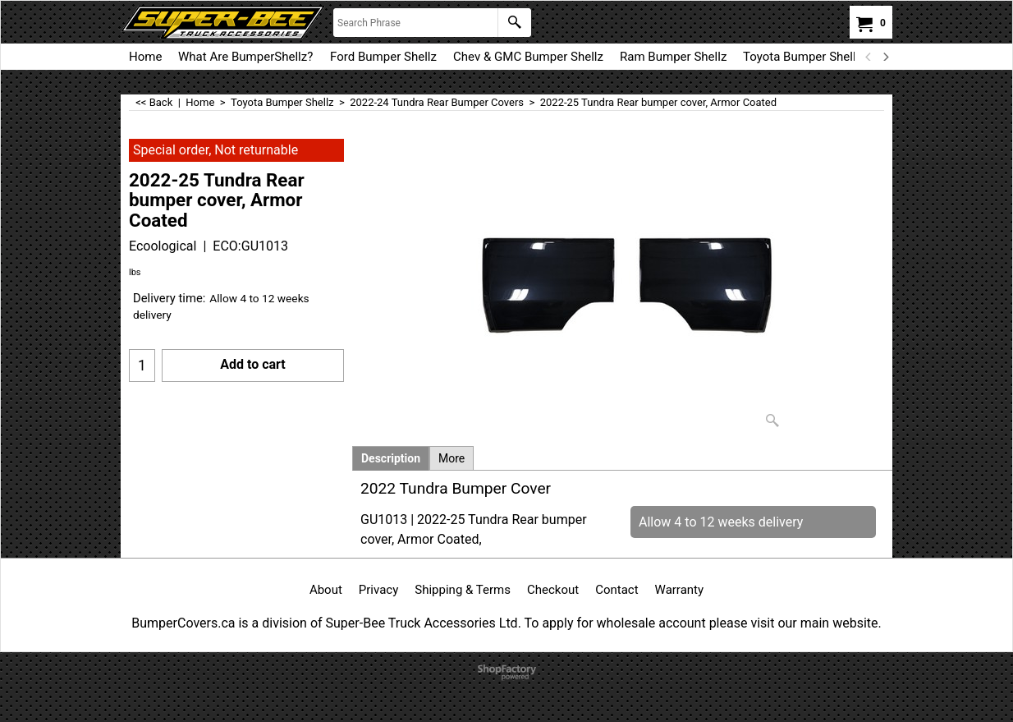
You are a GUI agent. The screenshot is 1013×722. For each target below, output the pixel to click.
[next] (885, 56)
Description (390, 458)
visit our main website (814, 623)
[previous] (868, 56)
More (451, 458)
